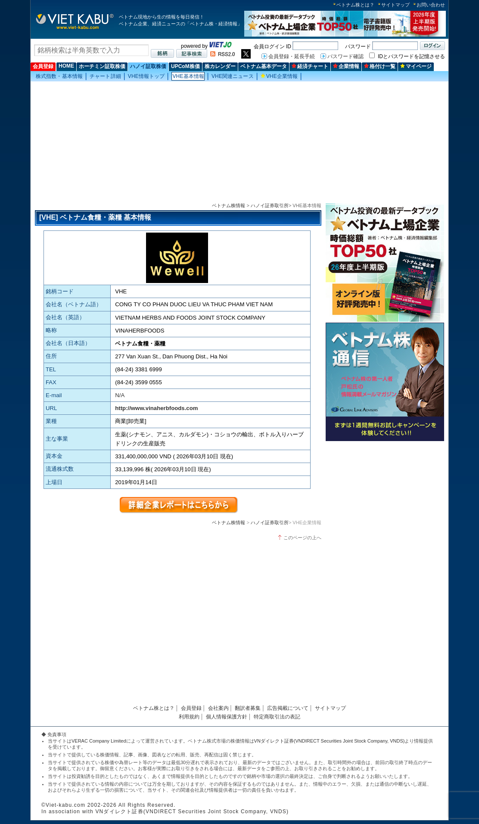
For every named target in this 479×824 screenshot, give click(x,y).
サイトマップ (395, 4)
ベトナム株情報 (228, 205)
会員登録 (43, 66)
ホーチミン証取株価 (102, 66)
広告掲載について (287, 708)
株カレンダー (220, 66)
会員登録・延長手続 (291, 56)
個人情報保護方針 (226, 717)
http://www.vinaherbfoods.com (156, 408)
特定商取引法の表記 (277, 717)
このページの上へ (302, 537)
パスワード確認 (345, 56)
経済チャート (310, 66)
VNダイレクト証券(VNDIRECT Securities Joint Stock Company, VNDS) (329, 740)
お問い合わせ (431, 4)
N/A (119, 395)
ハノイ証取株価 (148, 66)
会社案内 (218, 708)
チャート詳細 (105, 76)
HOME (66, 66)
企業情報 (346, 66)
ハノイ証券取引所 (270, 205)
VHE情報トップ (146, 76)
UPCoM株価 (185, 66)
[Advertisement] (239, 142)
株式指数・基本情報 (59, 76)
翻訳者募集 (248, 708)
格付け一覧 (379, 66)
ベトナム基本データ (263, 66)
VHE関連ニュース (233, 76)
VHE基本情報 (188, 76)
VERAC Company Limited (99, 740)
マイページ (416, 66)
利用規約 (189, 717)
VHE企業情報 (279, 76)
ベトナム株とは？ (355, 4)
